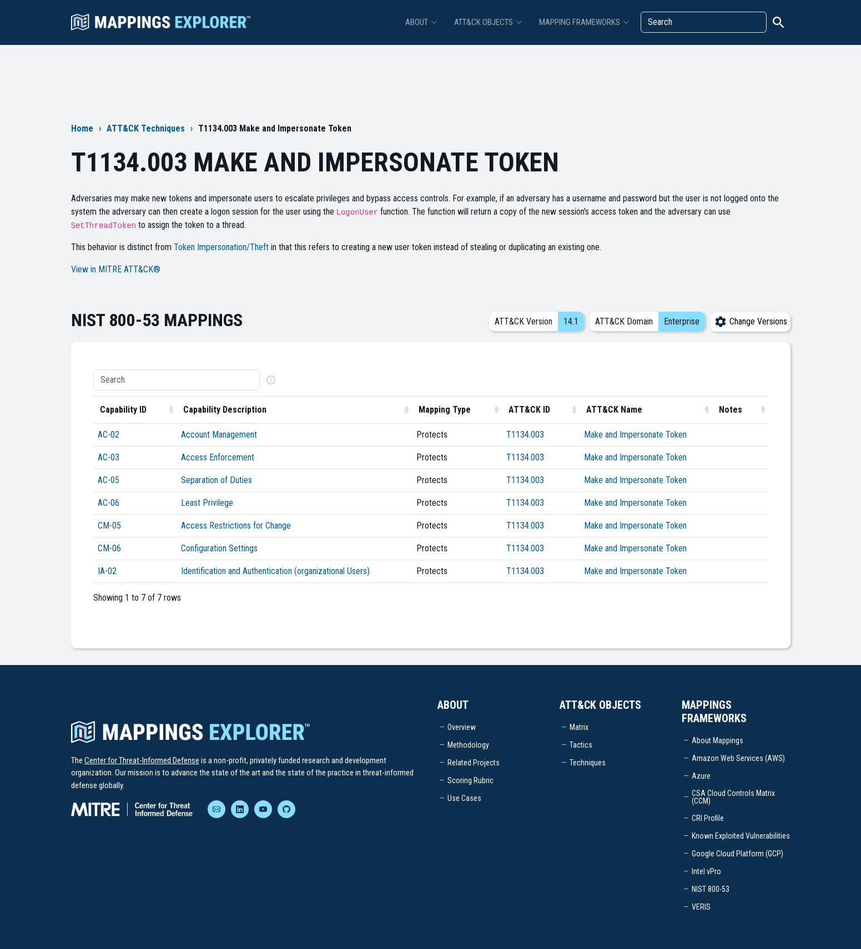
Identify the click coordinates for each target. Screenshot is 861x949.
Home (82, 128)
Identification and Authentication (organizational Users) (275, 571)
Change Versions (750, 321)
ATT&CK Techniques (146, 128)
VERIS (701, 907)
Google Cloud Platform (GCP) (737, 853)
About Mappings (717, 740)
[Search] (704, 22)
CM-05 (109, 525)
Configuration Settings (219, 548)
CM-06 (109, 548)
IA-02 (107, 571)
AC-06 (108, 503)
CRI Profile (708, 818)
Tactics (581, 745)
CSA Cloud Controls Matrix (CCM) (733, 797)
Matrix (579, 727)
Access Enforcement (217, 457)
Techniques (588, 763)
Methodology (468, 745)
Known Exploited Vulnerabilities (741, 836)
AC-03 (108, 457)
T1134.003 (525, 434)
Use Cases (464, 798)
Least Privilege (207, 503)
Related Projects (473, 763)
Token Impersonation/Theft (221, 247)
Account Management (219, 434)
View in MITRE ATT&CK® (115, 269)
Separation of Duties (216, 480)
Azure (701, 776)
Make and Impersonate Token (635, 434)
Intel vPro (706, 871)
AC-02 (108, 434)
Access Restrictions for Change (236, 525)
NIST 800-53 (710, 889)
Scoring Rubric (470, 780)
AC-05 (108, 480)
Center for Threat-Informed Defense (141, 760)
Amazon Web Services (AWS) (738, 758)
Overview (461, 727)
